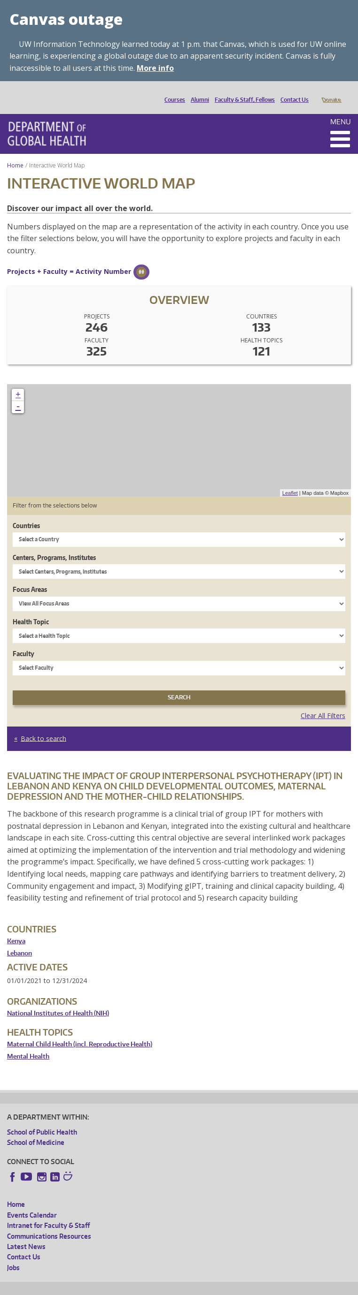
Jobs (13, 1254)
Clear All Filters (323, 702)
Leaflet (290, 480)
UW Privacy (132, 1286)
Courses (172, 92)
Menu (340, 109)
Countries (26, 512)
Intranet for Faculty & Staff (48, 1212)
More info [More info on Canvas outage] (155, 68)
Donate (331, 92)
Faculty (23, 640)
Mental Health (28, 1043)
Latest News (26, 1233)
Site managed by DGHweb (225, 1286)
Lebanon (19, 940)
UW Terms (169, 1286)
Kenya (16, 927)
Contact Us (292, 92)
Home (15, 152)
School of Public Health (42, 1119)
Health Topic (31, 609)
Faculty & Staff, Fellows (242, 92)
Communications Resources (49, 1223)
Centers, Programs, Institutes (54, 544)
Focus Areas (30, 576)
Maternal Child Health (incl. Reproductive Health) (79, 1031)
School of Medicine (35, 1129)
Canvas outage (66, 19)
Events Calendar (32, 1202)
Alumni (197, 92)
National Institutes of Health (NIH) (58, 1000)
